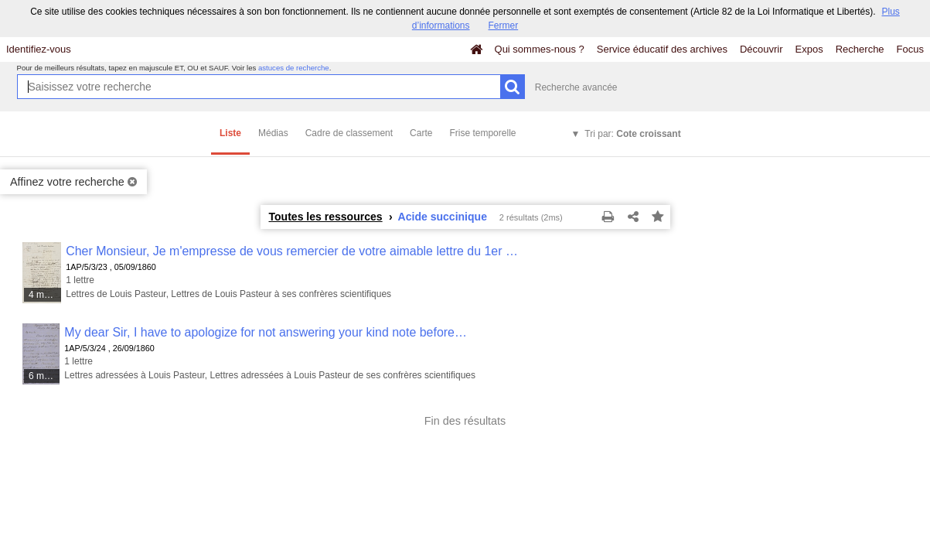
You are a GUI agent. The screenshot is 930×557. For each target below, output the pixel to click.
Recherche (860, 49)
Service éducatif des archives (662, 49)
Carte (421, 133)
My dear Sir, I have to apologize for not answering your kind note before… (265, 332)
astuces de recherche (293, 67)
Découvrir (761, 49)
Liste (230, 133)
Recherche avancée (576, 87)
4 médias (46, 294)
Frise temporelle (482, 133)
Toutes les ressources (326, 216)
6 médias (45, 376)
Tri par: (632, 133)
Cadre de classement (349, 133)
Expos (809, 49)
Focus (910, 49)
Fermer (504, 25)
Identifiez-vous (38, 49)
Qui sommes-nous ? (539, 49)
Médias (273, 133)
